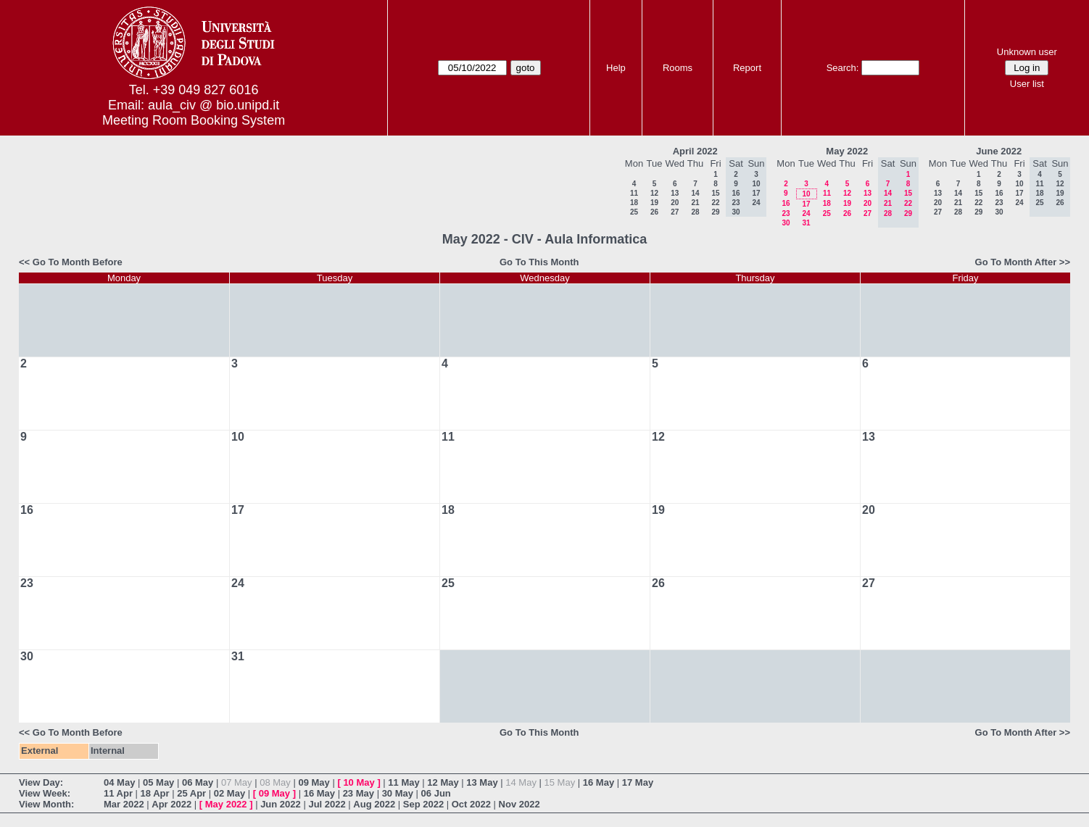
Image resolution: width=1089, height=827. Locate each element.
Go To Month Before (78, 262)
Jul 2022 (326, 804)
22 (715, 203)
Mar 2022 (124, 804)
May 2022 (847, 151)
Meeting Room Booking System (193, 120)
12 (654, 193)
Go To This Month (539, 262)
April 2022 (695, 151)
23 (786, 213)
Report (747, 67)
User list (1027, 83)
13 (675, 193)
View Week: (44, 793)
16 (786, 203)
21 (695, 203)
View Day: (41, 782)
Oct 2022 (471, 804)
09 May (313, 782)
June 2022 (999, 151)
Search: (843, 67)
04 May (119, 782)
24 (806, 213)
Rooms (677, 67)
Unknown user (1027, 51)
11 (634, 193)
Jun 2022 (280, 804)
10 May (358, 782)
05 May (158, 782)
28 (695, 212)
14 (695, 193)
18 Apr (155, 793)
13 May (481, 782)
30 (786, 223)
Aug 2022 (374, 804)
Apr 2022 (171, 804)
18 (634, 203)
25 (634, 212)
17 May (637, 782)
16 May (598, 782)
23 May (358, 793)
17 (806, 204)
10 (806, 194)
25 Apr (191, 793)
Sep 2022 (423, 804)
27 (675, 212)
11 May (403, 782)
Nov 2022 (519, 804)
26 (654, 212)
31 (806, 223)
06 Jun (436, 793)
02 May (229, 793)
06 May (197, 782)
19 (654, 203)
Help (616, 67)
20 (675, 203)
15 (715, 193)
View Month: (46, 804)
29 (715, 212)
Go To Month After (1016, 262)
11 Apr (118, 793)
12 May (442, 782)
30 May (397, 793)
